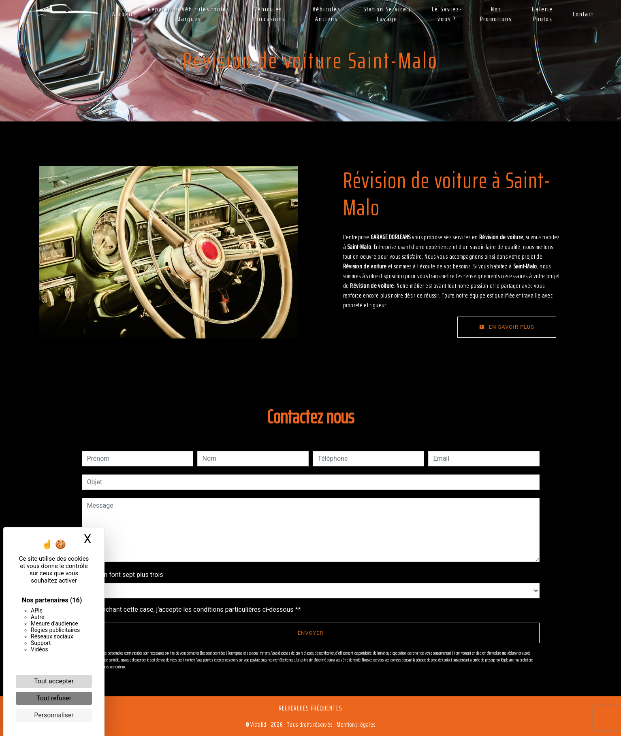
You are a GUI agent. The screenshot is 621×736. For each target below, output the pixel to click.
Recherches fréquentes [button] (310, 708)
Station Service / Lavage (387, 14)
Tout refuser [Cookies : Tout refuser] (53, 698)
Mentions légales (355, 724)
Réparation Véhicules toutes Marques (188, 14)
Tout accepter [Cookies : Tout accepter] (54, 681)
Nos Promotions (496, 14)
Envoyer (311, 633)
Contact (583, 14)
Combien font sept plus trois (122, 575)
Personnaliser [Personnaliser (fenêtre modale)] (54, 715)
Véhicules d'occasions (268, 14)
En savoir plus (506, 327)
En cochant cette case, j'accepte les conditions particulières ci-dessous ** (195, 609)
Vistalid (258, 724)
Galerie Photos (542, 14)
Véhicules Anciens (326, 14)
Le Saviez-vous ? (447, 14)
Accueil (122, 14)
